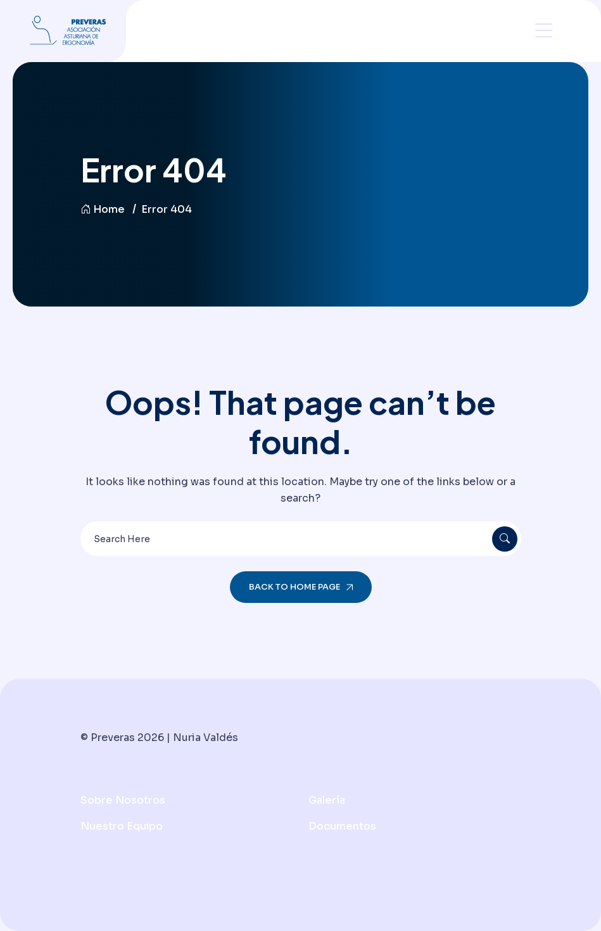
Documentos (342, 826)
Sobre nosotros (122, 800)
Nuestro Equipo (121, 826)
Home (102, 209)
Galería (326, 800)
